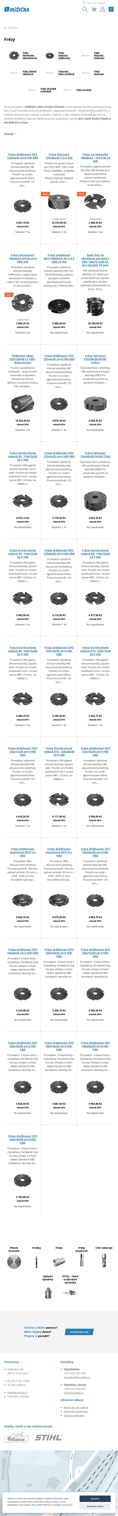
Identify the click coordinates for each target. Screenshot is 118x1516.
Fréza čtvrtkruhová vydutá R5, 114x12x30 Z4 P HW (22, 553)
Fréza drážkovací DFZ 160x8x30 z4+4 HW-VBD (22, 951)
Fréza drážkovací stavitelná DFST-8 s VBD (59, 852)
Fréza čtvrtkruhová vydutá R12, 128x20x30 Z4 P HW (59, 751)
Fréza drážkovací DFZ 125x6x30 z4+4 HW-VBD (59, 357)
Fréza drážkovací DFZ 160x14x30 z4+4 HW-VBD (22, 1046)
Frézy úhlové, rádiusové (30, 72)
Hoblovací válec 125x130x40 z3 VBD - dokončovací (22, 359)
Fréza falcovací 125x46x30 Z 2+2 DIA (59, 156)
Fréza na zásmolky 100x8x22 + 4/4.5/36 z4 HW (95, 158)
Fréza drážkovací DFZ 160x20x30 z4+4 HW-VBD (95, 1046)
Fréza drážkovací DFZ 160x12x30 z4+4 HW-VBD (95, 953)
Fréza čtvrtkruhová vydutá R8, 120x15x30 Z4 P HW (22, 651)
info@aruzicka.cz (17, 1392)
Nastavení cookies (95, 1506)
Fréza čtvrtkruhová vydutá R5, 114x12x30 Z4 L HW (22, 456)
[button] (10, 134)
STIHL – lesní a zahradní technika (70, 1279)
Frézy (59, 1248)
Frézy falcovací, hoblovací (99, 55)
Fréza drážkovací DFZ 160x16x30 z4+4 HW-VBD (59, 1046)
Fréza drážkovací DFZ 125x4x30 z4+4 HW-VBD (22, 156)
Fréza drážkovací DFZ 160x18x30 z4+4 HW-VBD (22, 1139)
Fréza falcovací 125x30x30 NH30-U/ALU (95, 359)
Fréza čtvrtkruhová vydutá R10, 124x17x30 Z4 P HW (95, 651)
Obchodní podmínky (76, 1411)
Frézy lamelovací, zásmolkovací (30, 55)
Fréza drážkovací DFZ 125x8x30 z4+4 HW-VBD (59, 552)
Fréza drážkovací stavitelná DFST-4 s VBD (23, 852)
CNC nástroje (104, 1248)
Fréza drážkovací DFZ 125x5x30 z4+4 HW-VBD (59, 454)
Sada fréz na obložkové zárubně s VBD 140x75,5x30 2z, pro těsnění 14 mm (95, 260)
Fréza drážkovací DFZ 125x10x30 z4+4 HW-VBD (59, 651)
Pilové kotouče (14, 1249)
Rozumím (95, 1499)
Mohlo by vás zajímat (76, 1407)
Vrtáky (36, 1248)
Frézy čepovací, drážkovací (64, 55)
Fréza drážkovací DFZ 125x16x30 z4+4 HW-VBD (95, 751)
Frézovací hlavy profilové (66, 72)
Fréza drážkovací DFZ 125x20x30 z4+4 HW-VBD (95, 852)
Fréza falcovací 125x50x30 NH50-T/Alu (95, 454)
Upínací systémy (47, 1277)
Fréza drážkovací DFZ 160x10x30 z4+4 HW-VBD (59, 953)
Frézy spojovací (99, 72)
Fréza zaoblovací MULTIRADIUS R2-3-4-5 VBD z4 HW (59, 258)
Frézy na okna (83, 89)
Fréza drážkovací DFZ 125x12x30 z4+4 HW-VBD (22, 751)
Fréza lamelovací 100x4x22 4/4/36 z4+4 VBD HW (23, 258)
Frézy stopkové (81, 1249)
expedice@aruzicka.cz (77, 1377)
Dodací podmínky (74, 1415)
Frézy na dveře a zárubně (48, 90)
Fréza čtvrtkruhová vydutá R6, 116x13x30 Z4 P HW (95, 553)
